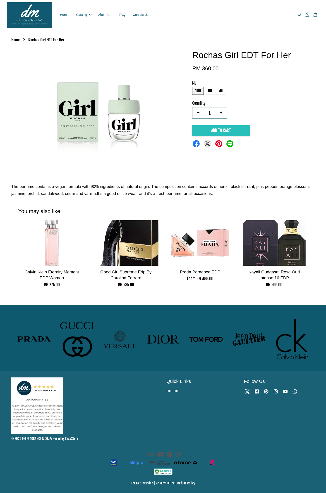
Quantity (199, 103)
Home (64, 15)
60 (210, 90)
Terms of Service (142, 483)
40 (221, 90)
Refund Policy (186, 483)
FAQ (122, 15)
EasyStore (72, 438)
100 (198, 90)
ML (194, 83)
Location (172, 391)
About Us (104, 15)
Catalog (83, 15)
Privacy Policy (165, 483)
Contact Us (141, 15)
